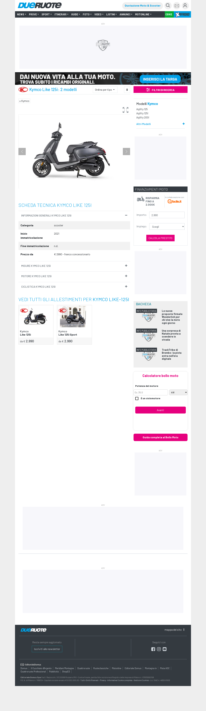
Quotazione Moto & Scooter (142, 5)
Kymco (153, 104)
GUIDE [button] (74, 14)
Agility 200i (142, 117)
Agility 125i (142, 113)
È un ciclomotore (147, 398)
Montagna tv (151, 668)
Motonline (116, 668)
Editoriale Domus (133, 668)
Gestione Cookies (141, 680)
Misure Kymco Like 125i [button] (36, 265)
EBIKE (168, 14)
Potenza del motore (146, 385)
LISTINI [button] (110, 14)
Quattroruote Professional (33, 671)
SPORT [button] (46, 14)
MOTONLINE (142, 14)
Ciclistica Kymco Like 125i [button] (38, 286)
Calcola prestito (160, 238)
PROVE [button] (33, 14)
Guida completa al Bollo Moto (160, 437)
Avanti (160, 410)
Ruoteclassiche (101, 668)
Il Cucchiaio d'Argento (41, 668)
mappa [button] (174, 629)
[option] (74, 151)
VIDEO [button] (97, 14)
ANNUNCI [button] (125, 14)
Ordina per (103, 89)
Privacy (103, 680)
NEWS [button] (20, 14)
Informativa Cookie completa (119, 680)
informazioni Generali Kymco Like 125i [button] (46, 215)
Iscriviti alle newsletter (47, 649)
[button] (125, 110)
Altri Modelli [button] (143, 123)
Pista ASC (165, 668)
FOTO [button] (86, 14)
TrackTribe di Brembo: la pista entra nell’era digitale (172, 354)
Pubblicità (54, 671)
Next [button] (126, 151)
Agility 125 (142, 109)
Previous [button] (22, 151)
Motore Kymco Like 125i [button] (36, 276)
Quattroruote (83, 668)
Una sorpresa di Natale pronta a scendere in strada (171, 335)
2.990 (27, 341)
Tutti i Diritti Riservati (89, 680)
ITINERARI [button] (60, 14)
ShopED (66, 671)
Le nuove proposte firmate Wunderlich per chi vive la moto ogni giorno (172, 316)
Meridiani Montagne (64, 668)
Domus (24, 668)
